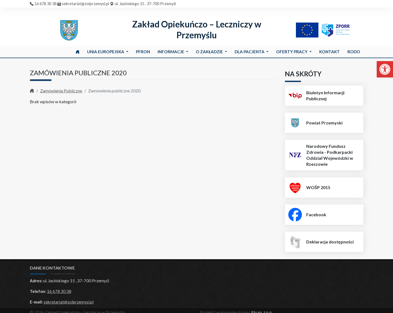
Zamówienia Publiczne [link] (61, 90)
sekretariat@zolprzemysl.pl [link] (85, 3)
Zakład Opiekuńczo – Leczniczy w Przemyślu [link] (196, 29)
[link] (385, 69)
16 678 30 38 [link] (45, 3)
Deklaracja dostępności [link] (330, 241)
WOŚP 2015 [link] (318, 187)
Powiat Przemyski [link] (324, 122)
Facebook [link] (316, 214)
